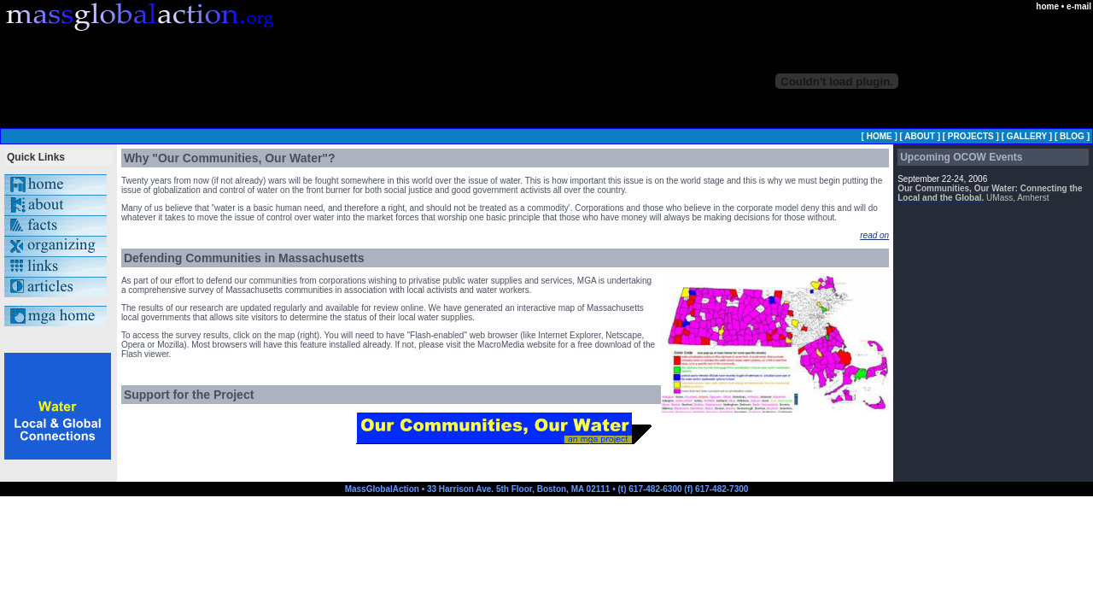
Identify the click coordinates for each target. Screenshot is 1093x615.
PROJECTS (971, 136)
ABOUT (919, 136)
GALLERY (1027, 136)
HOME (879, 136)
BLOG (1072, 136)
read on (874, 235)
